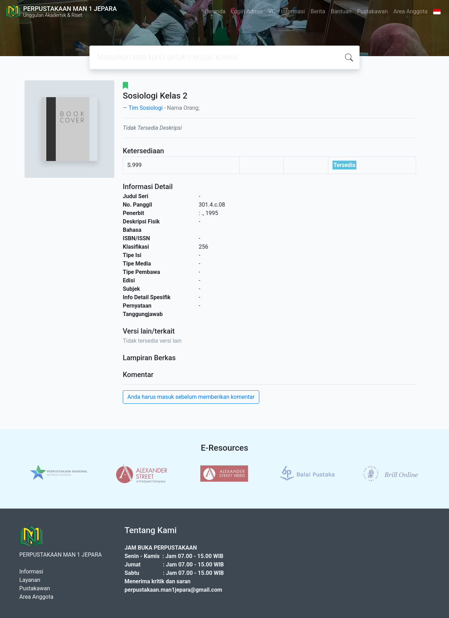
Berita (317, 11)
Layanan (29, 580)
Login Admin (247, 11)
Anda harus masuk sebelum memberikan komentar (191, 397)
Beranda (215, 11)
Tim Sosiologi (145, 108)
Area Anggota (411, 11)
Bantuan (341, 11)
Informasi (293, 11)
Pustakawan (372, 11)
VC (272, 11)
